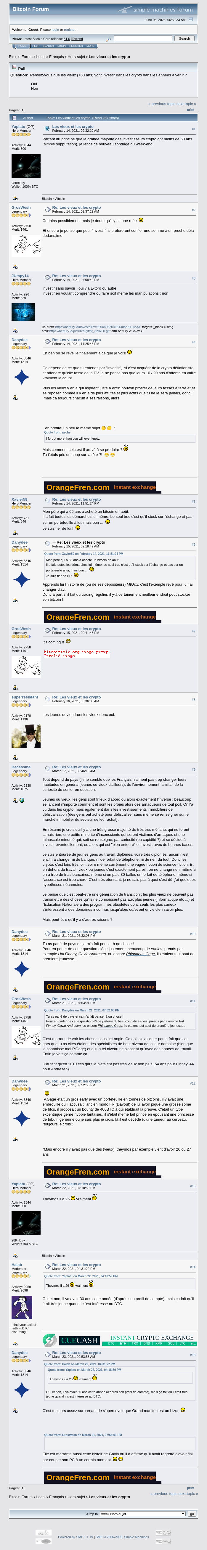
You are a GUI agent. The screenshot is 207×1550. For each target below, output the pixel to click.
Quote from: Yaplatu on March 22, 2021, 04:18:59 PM (81, 1276)
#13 (192, 1186)
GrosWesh (21, 207)
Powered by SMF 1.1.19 (75, 1537)
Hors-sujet (76, 56)
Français (56, 56)
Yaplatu (18, 126)
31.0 (67, 39)
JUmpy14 (20, 276)
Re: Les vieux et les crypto (76, 207)
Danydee (20, 340)
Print (190, 109)
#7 (193, 631)
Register (76, 45)
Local (41, 56)
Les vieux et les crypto (109, 56)
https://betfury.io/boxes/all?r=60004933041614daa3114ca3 (97, 327)
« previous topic (161, 104)
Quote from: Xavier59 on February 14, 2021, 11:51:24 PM (83, 553)
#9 (193, 769)
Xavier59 (20, 499)
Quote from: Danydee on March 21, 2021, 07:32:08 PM (82, 1010)
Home (22, 45)
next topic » (186, 104)
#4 (193, 342)
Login (61, 45)
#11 (192, 1001)
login (55, 29)
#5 (193, 501)
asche (66, 432)
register (69, 29)
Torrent (77, 39)
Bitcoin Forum (21, 56)
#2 (193, 210)
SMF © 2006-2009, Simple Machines (122, 1537)
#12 (192, 1083)
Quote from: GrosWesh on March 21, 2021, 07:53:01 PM (83, 1435)
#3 (193, 278)
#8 (193, 699)
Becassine (21, 767)
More (90, 45)
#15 (192, 1355)
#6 (193, 544)
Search (48, 45)
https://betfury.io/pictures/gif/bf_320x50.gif (79, 331)
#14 (192, 1267)
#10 (192, 934)
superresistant (25, 697)
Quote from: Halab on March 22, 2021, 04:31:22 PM (79, 1364)
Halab (17, 1265)
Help (35, 45)
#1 (193, 129)
